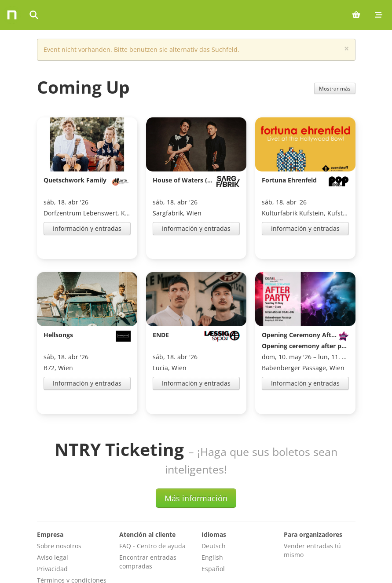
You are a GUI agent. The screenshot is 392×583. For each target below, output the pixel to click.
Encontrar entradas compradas (147, 524)
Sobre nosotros (59, 508)
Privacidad (52, 531)
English (212, 520)
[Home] (12, 15)
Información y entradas (87, 228)
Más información (196, 460)
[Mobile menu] (378, 15)
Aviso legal (52, 520)
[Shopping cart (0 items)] (356, 15)
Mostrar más (335, 88)
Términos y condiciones (71, 543)
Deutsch (213, 508)
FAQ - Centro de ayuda (152, 508)
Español (213, 531)
